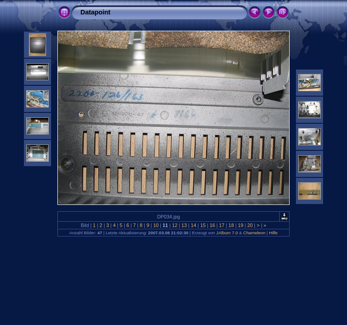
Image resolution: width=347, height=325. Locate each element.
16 (212, 225)
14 (193, 225)
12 (175, 225)
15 (203, 225)
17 (222, 225)
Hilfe (273, 232)
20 (250, 225)
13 (184, 225)
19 (240, 225)
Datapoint (95, 12)
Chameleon (254, 232)
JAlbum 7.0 (227, 232)
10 (156, 225)
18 (231, 225)
